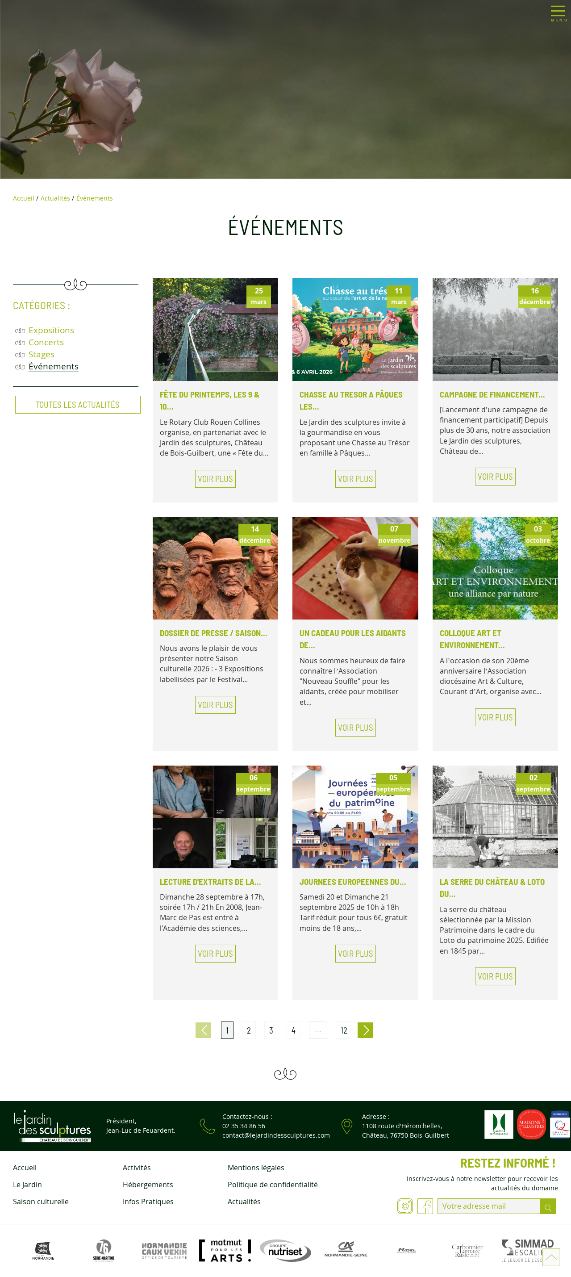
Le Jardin (27, 1184)
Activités (137, 1167)
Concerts (46, 342)
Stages (41, 354)
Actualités (244, 1201)
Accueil (25, 1167)
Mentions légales (256, 1167)
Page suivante (365, 1030)
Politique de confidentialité (273, 1184)
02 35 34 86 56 (243, 1126)
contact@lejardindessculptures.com (276, 1135)
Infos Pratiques (148, 1201)
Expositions (51, 329)
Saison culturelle (41, 1201)
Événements (54, 366)
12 (344, 1030)
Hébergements (148, 1184)
